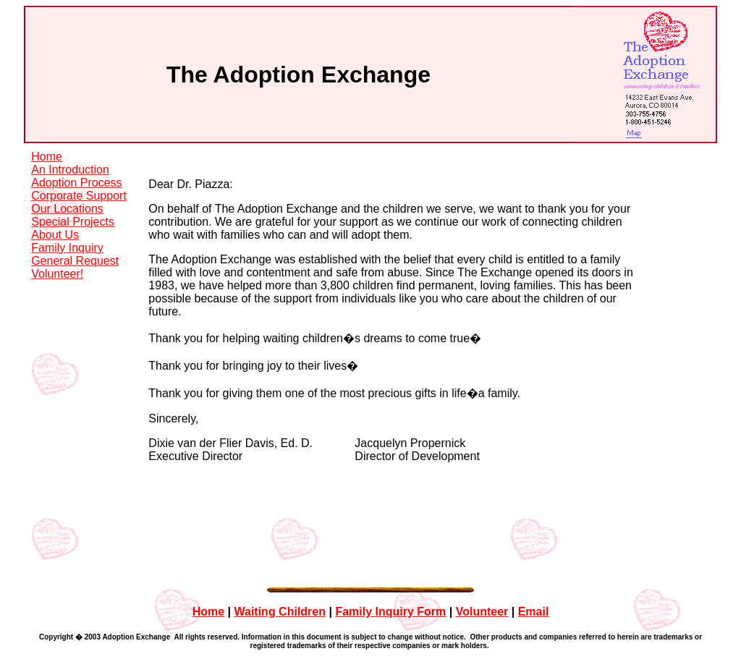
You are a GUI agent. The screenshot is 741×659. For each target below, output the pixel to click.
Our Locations (67, 209)
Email (533, 562)
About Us (55, 235)
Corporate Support (79, 196)
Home (46, 156)
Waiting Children (280, 562)
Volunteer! (57, 274)
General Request (75, 261)
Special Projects (72, 222)
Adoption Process (76, 183)
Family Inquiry (67, 248)
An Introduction (70, 169)
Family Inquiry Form (390, 562)
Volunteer (482, 562)
